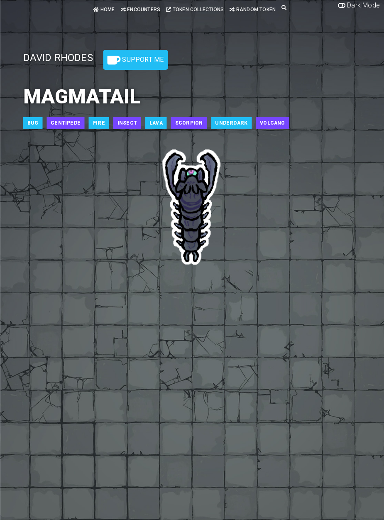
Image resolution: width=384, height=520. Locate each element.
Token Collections (195, 9)
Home (104, 9)
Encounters (140, 9)
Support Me (135, 60)
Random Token (253, 9)
